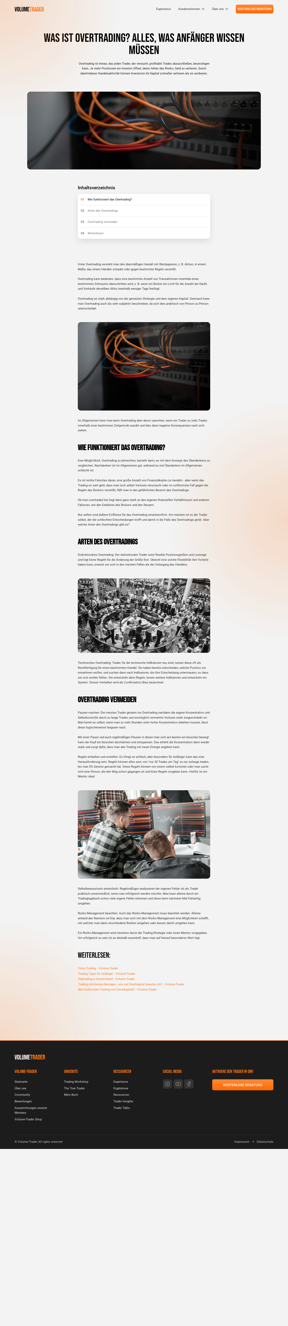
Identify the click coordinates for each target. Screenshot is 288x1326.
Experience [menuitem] (163, 9)
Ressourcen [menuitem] (121, 1095)
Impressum (241, 1142)
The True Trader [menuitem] (74, 1088)
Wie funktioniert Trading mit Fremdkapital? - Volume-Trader (117, 989)
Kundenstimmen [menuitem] (189, 9)
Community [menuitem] (22, 1095)
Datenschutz (265, 1142)
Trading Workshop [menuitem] (76, 1082)
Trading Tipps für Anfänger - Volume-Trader (106, 973)
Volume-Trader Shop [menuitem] (28, 1119)
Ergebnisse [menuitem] (120, 1088)
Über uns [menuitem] (218, 9)
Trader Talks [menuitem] (121, 1108)
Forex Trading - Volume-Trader (98, 968)
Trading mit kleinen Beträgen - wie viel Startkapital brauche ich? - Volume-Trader (131, 984)
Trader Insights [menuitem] (123, 1101)
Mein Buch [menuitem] (71, 1095)
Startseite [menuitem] (21, 1082)
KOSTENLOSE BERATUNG (255, 9)
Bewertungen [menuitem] (23, 1101)
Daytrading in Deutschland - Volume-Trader (106, 979)
